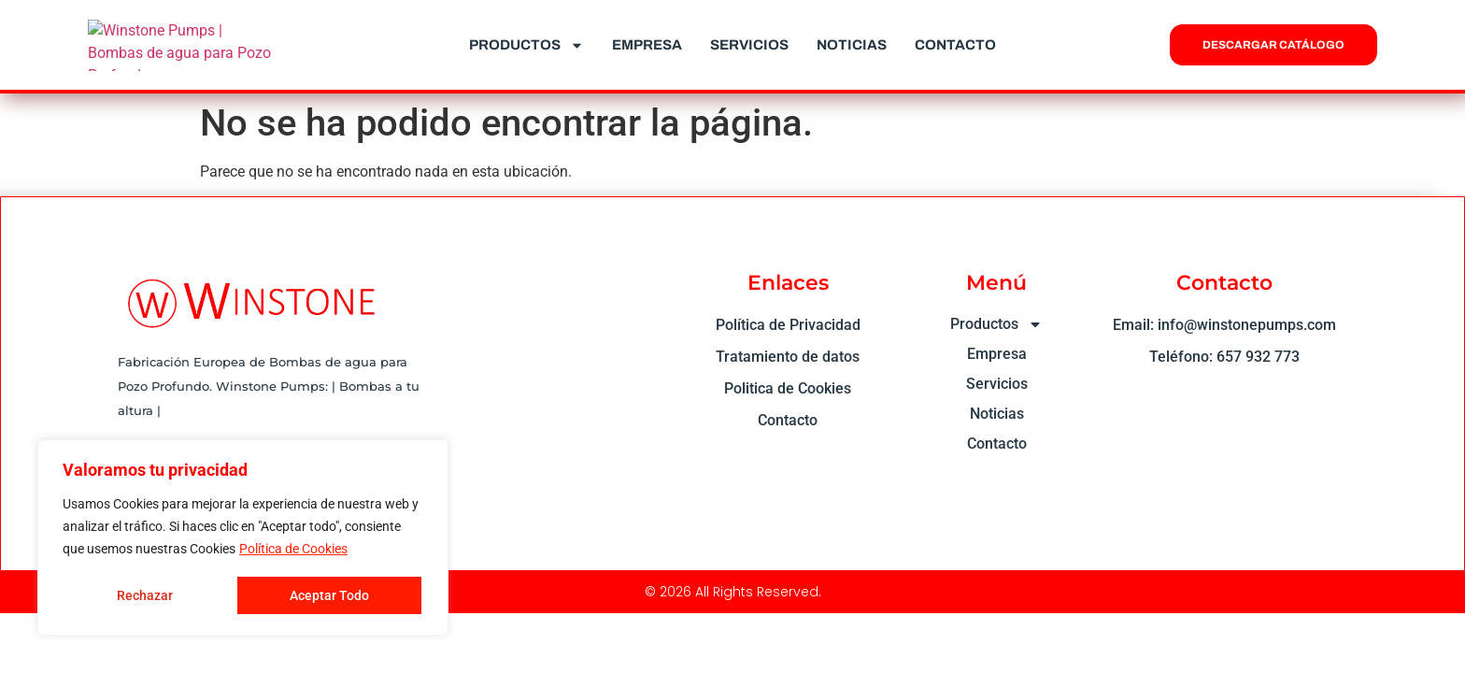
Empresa (647, 44)
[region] (242, 537)
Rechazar (145, 595)
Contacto (955, 44)
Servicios (749, 44)
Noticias (852, 44)
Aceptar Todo (329, 595)
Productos (526, 45)
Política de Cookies (293, 548)
